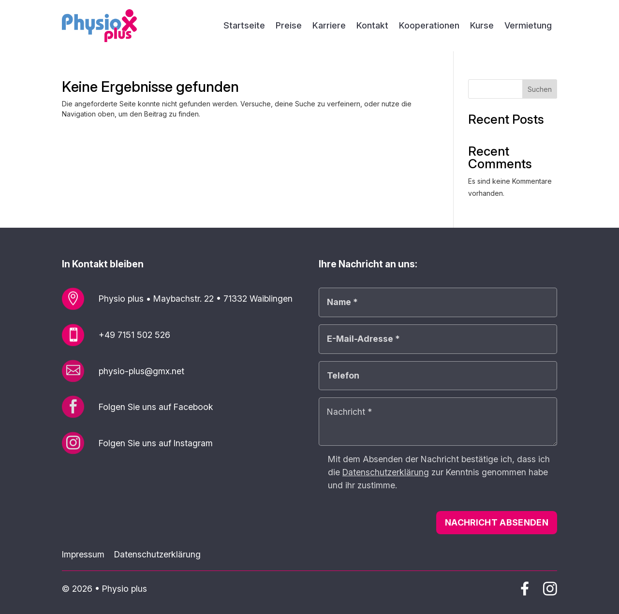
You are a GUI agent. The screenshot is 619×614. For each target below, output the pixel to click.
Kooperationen (429, 26)
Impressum (83, 554)
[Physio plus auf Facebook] (524, 591)
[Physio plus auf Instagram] (550, 592)
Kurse (482, 26)
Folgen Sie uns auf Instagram (156, 443)
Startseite (244, 26)
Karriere (329, 26)
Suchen (540, 89)
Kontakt (372, 26)
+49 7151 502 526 (134, 335)
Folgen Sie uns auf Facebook (156, 407)
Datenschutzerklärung (157, 554)
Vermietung (528, 26)
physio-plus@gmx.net (141, 371)
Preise (289, 26)
